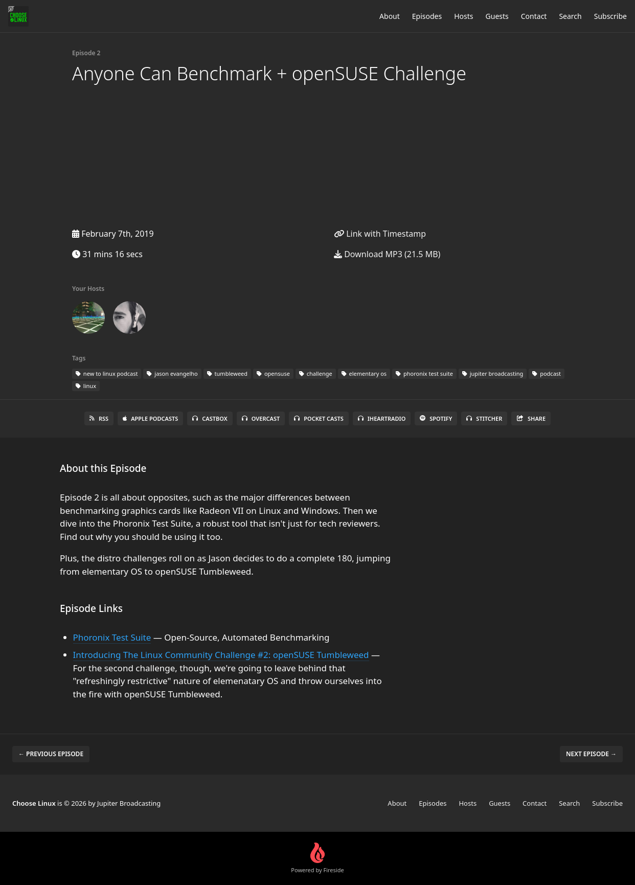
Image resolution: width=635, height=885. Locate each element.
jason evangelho (172, 373)
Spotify (436, 418)
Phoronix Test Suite (112, 637)
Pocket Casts (319, 418)
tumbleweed (227, 373)
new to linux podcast (107, 373)
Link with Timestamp (380, 233)
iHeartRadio (382, 418)
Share (531, 418)
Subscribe (610, 16)
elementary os (364, 373)
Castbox (209, 418)
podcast (546, 373)
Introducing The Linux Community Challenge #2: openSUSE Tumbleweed (221, 655)
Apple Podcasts (150, 418)
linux (86, 386)
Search (570, 16)
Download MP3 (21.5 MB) (387, 254)
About (389, 16)
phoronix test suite (424, 373)
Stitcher (484, 418)
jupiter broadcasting (492, 373)
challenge (315, 373)
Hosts (463, 16)
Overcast (261, 418)
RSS (98, 418)
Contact (534, 16)
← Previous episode (50, 754)
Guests (497, 16)
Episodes (427, 16)
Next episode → (591, 754)
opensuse (273, 373)
